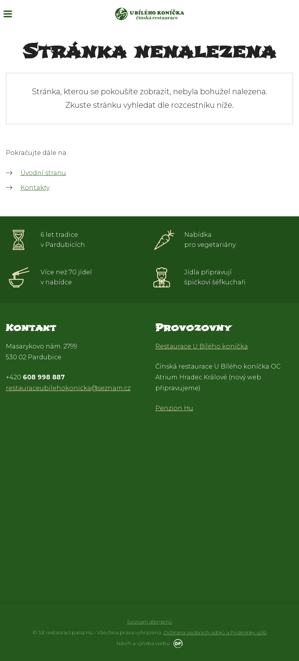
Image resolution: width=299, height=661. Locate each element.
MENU (7, 14)
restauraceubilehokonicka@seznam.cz (68, 388)
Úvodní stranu (43, 173)
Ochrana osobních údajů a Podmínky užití (215, 632)
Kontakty (34, 187)
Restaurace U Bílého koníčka (201, 346)
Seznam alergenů (149, 622)
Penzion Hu (174, 408)
